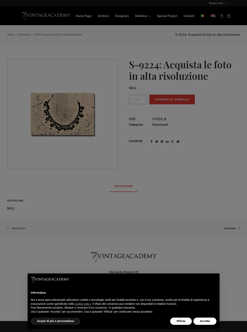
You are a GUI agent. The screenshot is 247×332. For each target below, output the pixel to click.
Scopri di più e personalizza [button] (55, 321)
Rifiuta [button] (181, 321)
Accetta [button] (205, 321)
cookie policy (83, 303)
